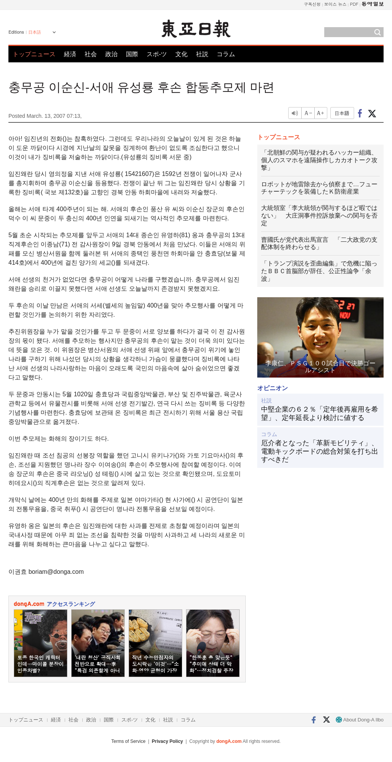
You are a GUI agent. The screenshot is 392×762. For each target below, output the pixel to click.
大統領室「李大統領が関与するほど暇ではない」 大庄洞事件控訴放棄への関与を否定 (319, 215)
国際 (132, 54)
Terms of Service (128, 741)
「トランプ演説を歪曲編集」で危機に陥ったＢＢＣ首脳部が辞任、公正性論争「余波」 (319, 271)
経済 (70, 54)
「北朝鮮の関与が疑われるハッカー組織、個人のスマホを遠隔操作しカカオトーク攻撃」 (319, 160)
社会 (91, 54)
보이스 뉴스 (335, 4)
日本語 (34, 32)
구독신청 (312, 4)
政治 (111, 54)
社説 (202, 54)
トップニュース (34, 54)
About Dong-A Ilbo (360, 720)
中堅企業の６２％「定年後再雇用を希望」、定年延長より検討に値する (319, 413)
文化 (181, 54)
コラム (226, 54)
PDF (354, 4)
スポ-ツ (157, 54)
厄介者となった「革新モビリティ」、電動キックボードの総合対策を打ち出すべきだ (319, 451)
